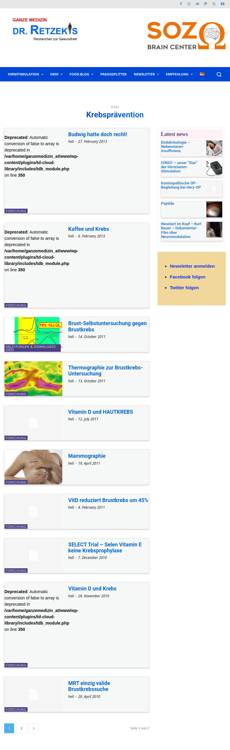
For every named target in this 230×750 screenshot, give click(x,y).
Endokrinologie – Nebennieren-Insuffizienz (181, 144)
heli (71, 141)
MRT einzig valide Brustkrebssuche (89, 686)
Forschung (16, 211)
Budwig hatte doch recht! (98, 134)
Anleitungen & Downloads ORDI (31, 348)
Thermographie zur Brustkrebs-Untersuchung (106, 370)
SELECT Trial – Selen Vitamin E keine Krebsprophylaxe (105, 547)
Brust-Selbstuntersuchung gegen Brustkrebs (108, 326)
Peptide (167, 204)
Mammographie (87, 456)
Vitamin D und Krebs (93, 588)
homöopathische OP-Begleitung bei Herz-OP (180, 186)
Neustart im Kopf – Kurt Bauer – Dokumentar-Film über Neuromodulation (182, 229)
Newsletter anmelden (192, 264)
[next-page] (34, 728)
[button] (219, 74)
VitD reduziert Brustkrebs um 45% (103, 503)
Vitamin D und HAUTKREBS (101, 412)
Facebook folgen (187, 275)
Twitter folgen (184, 286)
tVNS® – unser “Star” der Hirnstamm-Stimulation (181, 165)
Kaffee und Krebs (89, 229)
